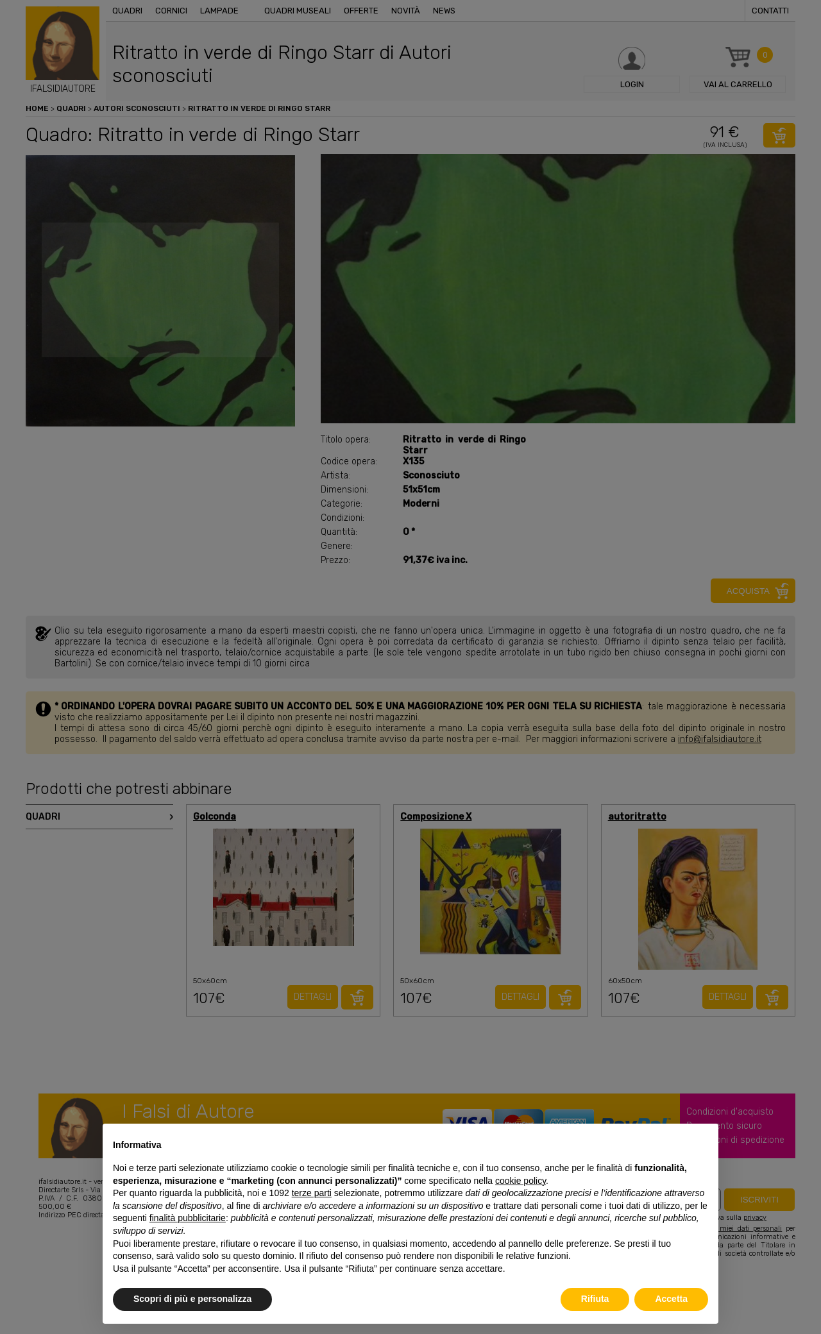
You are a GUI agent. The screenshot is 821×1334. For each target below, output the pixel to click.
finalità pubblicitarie (187, 1218)
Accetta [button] (671, 1299)
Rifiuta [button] (595, 1299)
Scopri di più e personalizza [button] (192, 1299)
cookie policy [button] (520, 1181)
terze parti (312, 1193)
